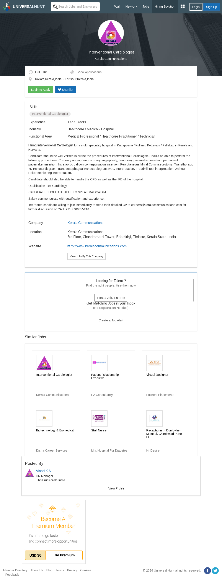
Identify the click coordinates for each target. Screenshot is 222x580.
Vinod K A (43, 471)
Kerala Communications (111, 58)
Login (196, 7)
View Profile (116, 488)
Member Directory (15, 570)
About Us (37, 570)
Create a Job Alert (111, 320)
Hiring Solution (165, 6)
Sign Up (211, 7)
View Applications (86, 72)
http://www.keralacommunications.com (97, 246)
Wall (117, 6)
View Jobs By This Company (86, 256)
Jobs (145, 6)
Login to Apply (40, 89)
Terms (60, 570)
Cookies (85, 570)
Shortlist (65, 89)
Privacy (72, 570)
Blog (49, 570)
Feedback (12, 574)
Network (131, 6)
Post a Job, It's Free (111, 298)
